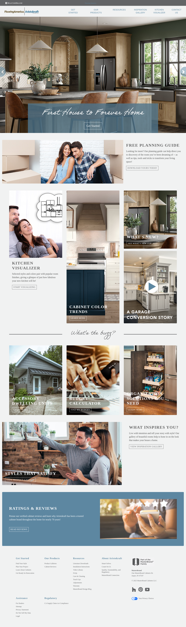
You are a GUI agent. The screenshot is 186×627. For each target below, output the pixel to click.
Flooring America (90, 3)
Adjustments (77, 583)
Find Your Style (21, 563)
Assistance (22, 598)
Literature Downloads (80, 563)
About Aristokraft (112, 558)
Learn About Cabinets (23, 570)
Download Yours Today (142, 168)
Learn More (78, 318)
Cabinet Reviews (50, 567)
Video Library (78, 570)
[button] (3, 72)
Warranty (76, 586)
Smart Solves (106, 563)
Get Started (73, 11)
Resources (119, 10)
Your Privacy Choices (143, 598)
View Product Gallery (20, 480)
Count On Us (106, 567)
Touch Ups (77, 579)
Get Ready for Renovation (25, 573)
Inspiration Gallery (140, 11)
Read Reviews (18, 529)
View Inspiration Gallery (146, 447)
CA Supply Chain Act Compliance (56, 603)
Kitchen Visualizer (159, 11)
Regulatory (50, 598)
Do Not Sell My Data (23, 613)
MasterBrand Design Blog (82, 589)
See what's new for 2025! (143, 243)
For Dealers (20, 603)
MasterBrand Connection (110, 575)
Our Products (96, 11)
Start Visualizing (24, 287)
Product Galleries (50, 563)
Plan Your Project (22, 567)
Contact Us (176, 11)
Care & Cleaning (79, 576)
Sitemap (19, 606)
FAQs (75, 573)
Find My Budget (80, 410)
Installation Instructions (81, 567)
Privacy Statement (22, 610)
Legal (18, 616)
